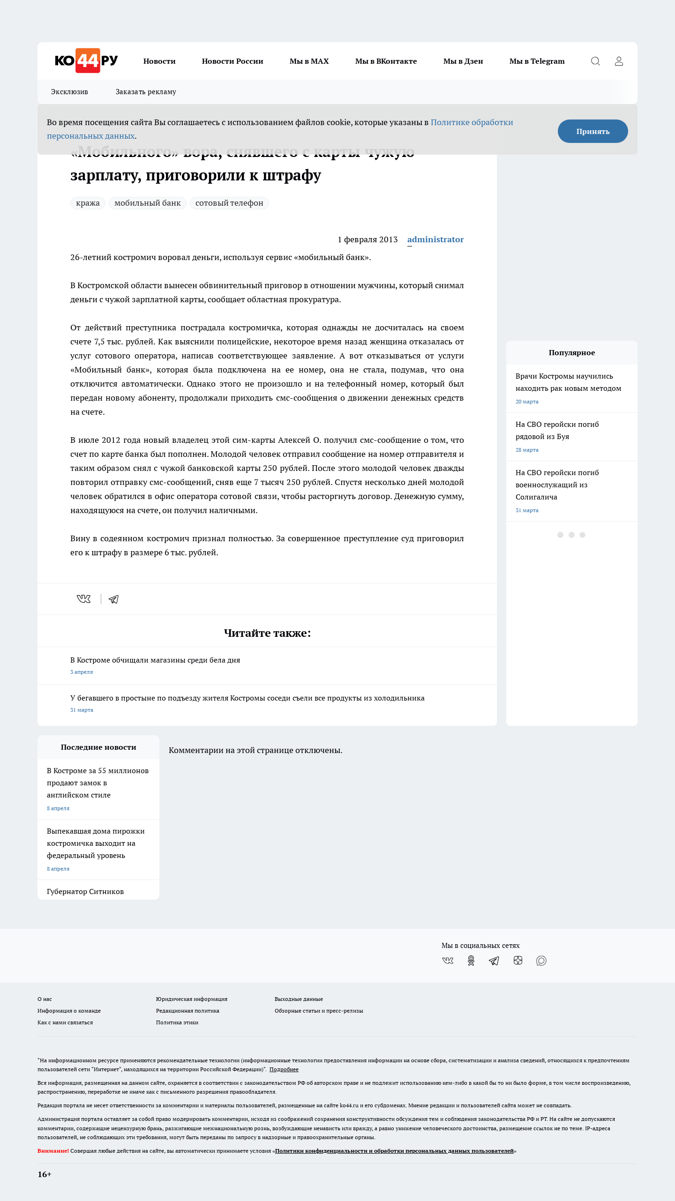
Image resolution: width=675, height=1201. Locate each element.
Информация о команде (69, 1010)
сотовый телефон (229, 202)
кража (88, 202)
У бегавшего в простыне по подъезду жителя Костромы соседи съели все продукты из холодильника (267, 704)
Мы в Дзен (463, 61)
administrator (435, 239)
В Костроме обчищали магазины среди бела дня (267, 666)
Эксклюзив (70, 91)
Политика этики (177, 1022)
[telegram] (116, 598)
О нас (45, 998)
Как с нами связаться (65, 1022)
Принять (593, 131)
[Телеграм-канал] (494, 960)
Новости (159, 61)
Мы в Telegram (537, 61)
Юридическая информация (191, 998)
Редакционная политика (187, 1010)
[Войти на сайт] (618, 61)
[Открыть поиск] (595, 61)
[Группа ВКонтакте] (447, 960)
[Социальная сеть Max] (541, 960)
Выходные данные (299, 998)
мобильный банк (147, 202)
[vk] (84, 598)
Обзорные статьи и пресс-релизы (319, 1010)
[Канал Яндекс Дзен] (518, 960)
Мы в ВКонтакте (386, 61)
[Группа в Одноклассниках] (471, 960)
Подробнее (284, 1069)
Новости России (232, 61)
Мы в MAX (309, 61)
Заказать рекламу (146, 91)
